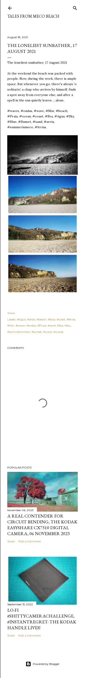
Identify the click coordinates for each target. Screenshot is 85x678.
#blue (51, 319)
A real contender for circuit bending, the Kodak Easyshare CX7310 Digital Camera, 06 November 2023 (42, 524)
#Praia (41, 325)
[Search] (75, 7)
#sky (68, 325)
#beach (41, 319)
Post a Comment (29, 541)
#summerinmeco (18, 331)
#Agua (21, 319)
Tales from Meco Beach (33, 16)
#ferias (71, 319)
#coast (61, 319)
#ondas (31, 325)
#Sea (60, 325)
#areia (31, 319)
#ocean (20, 325)
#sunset (37, 331)
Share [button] (11, 313)
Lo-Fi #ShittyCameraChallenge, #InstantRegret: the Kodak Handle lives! (41, 619)
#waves (58, 331)
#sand (52, 325)
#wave (47, 331)
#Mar (10, 325)
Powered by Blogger (43, 664)
